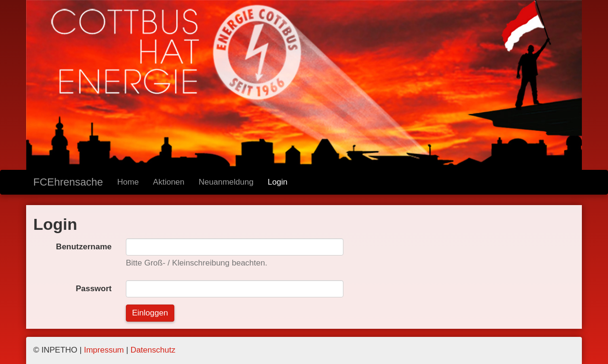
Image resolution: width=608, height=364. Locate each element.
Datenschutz (153, 349)
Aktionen (168, 182)
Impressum (104, 349)
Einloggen (150, 312)
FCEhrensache (68, 182)
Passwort (94, 288)
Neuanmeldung (226, 182)
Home (128, 182)
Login (278, 182)
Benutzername (84, 246)
